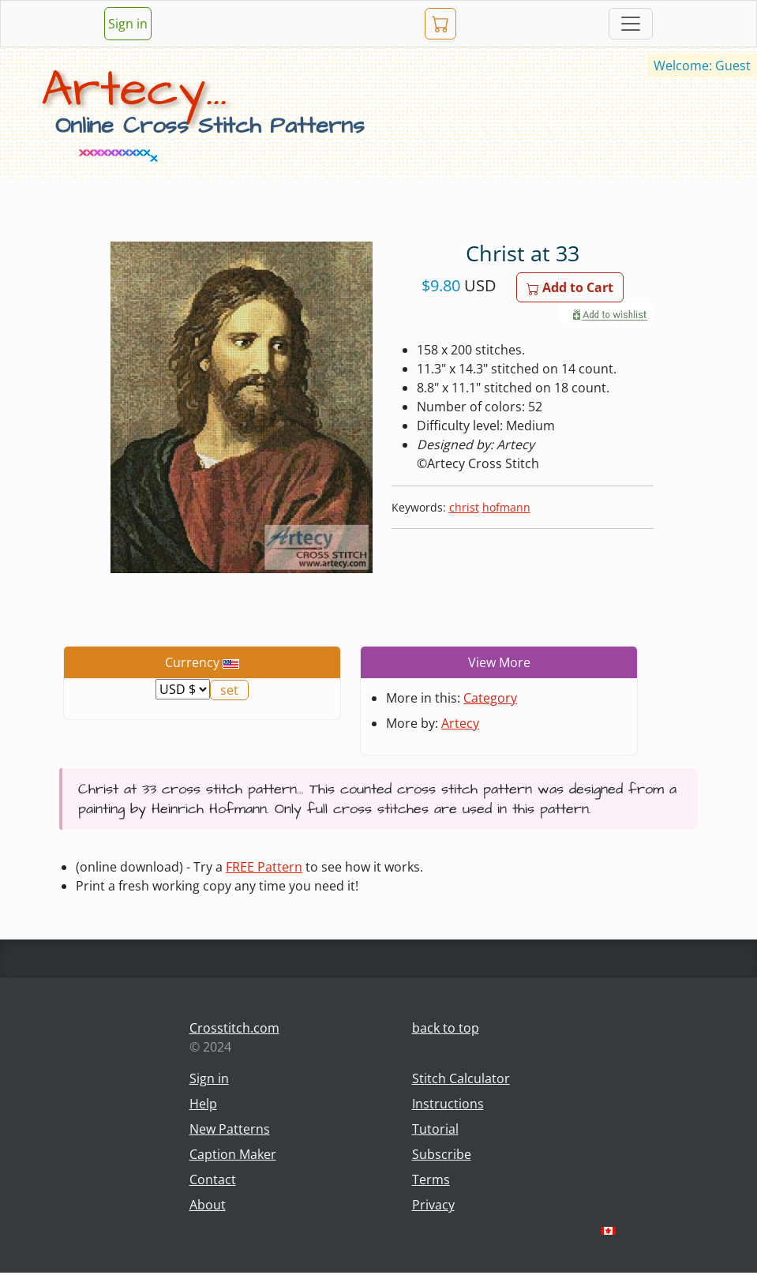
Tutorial (435, 1129)
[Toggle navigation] (631, 23)
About (207, 1204)
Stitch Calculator (461, 1078)
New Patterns (229, 1129)
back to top (445, 1028)
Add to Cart (570, 287)
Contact (212, 1179)
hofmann (506, 507)
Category (490, 698)
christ (464, 507)
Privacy (433, 1204)
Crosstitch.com (234, 1028)
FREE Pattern (264, 867)
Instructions (448, 1103)
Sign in (128, 23)
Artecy (460, 723)
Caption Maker (232, 1154)
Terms (431, 1179)
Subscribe (441, 1154)
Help (203, 1103)
